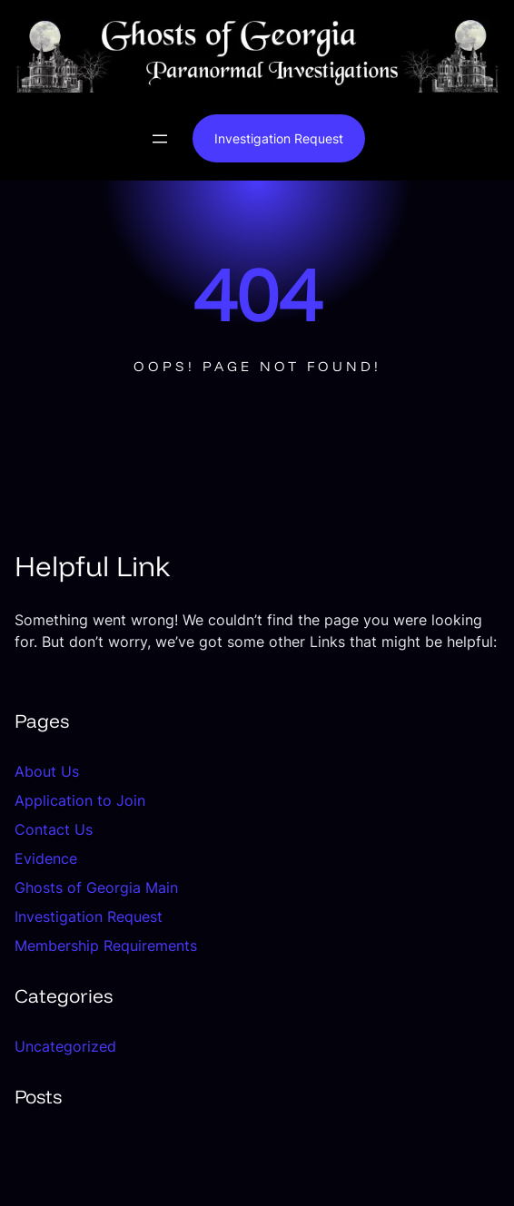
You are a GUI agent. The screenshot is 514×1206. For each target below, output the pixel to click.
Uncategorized (65, 1046)
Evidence (46, 858)
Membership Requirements (106, 945)
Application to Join (80, 800)
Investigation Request (278, 138)
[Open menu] (160, 139)
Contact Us (54, 829)
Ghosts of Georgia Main (96, 887)
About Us (47, 771)
